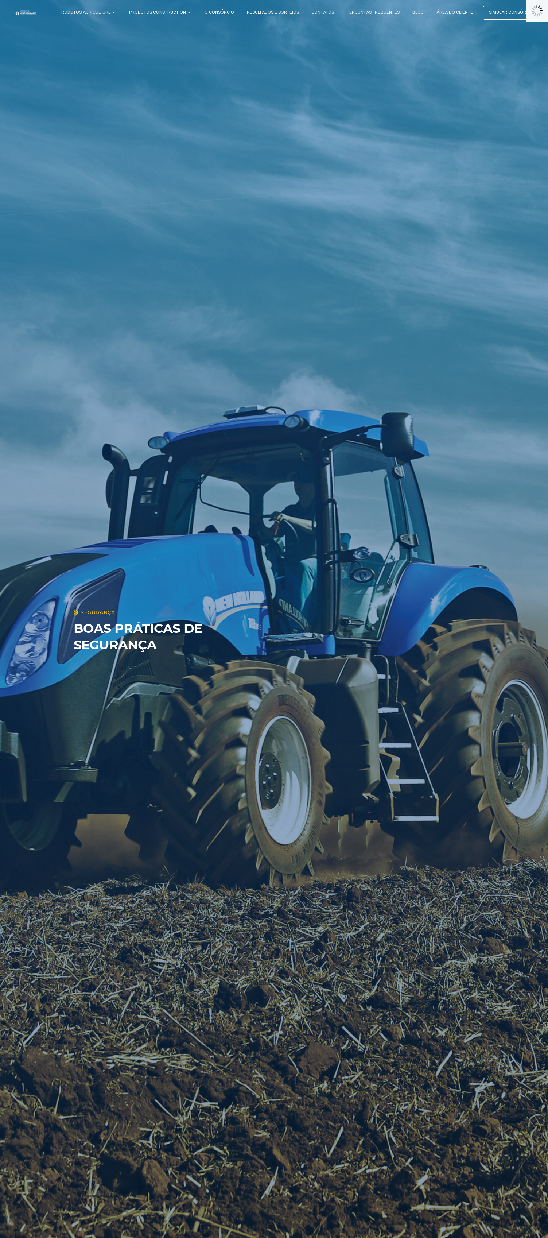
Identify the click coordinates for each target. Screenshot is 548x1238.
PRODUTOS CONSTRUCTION (165, 12)
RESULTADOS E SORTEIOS (274, 12)
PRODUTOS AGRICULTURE (94, 12)
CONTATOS (322, 12)
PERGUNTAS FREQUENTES (371, 12)
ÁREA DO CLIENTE (448, 12)
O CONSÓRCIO (222, 12)
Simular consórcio (505, 12)
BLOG (414, 12)
